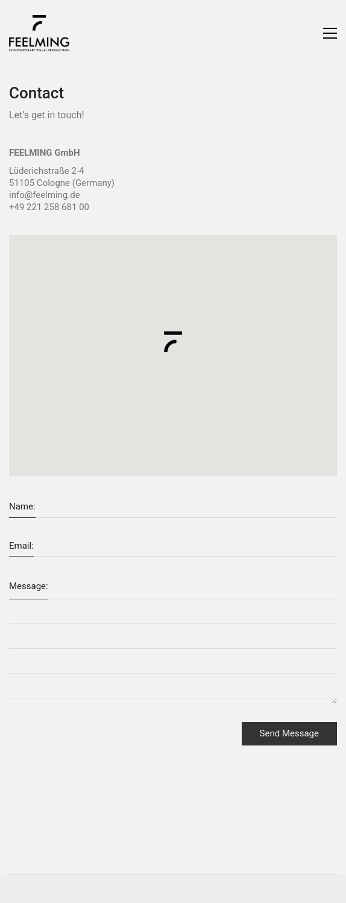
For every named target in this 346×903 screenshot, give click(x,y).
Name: (22, 506)
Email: (21, 545)
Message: (28, 586)
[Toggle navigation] (330, 33)
